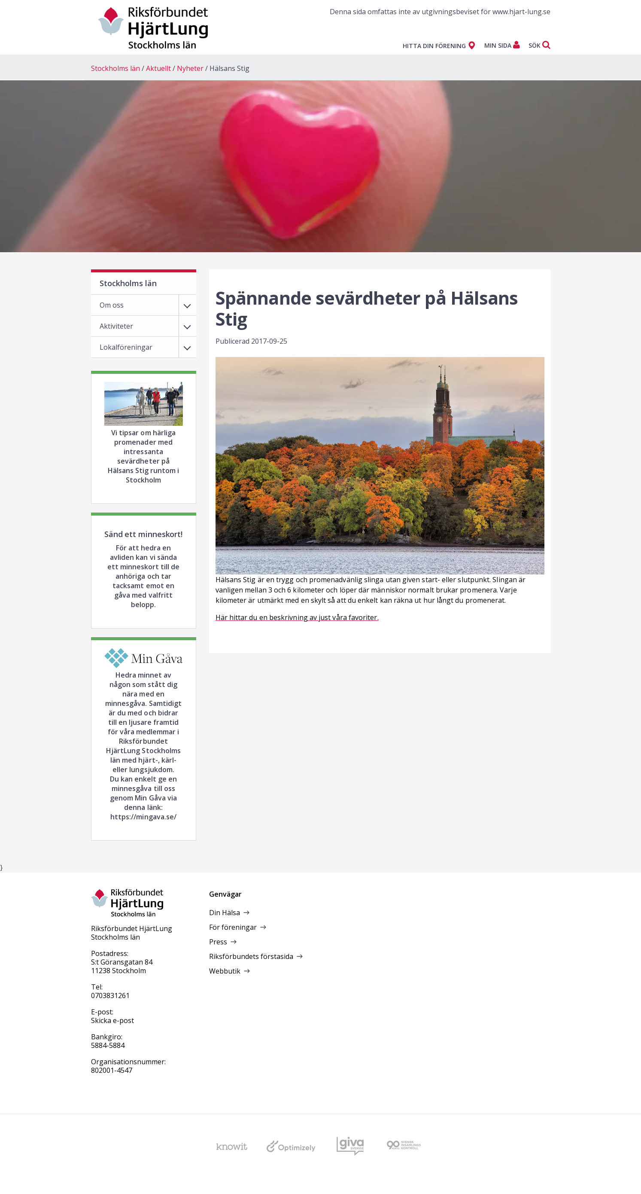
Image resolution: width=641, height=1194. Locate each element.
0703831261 (110, 995)
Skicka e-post (112, 1020)
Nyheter (190, 68)
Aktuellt (158, 68)
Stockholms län (115, 68)
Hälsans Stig (229, 68)
